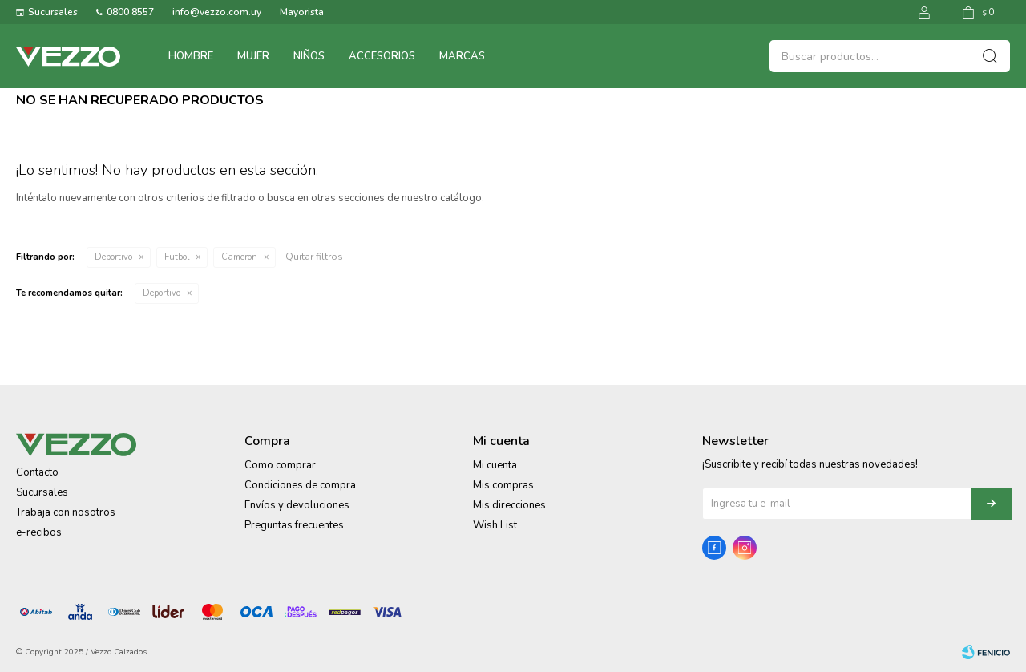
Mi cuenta (495, 465)
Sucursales (53, 12)
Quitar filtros (314, 256)
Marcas (462, 56)
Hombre (190, 56)
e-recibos (39, 532)
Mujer (253, 56)
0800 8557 (130, 12)
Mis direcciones (509, 505)
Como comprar (280, 465)
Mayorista (302, 12)
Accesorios (382, 56)
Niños (309, 56)
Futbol (176, 257)
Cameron (239, 257)
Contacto (37, 472)
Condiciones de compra (300, 485)
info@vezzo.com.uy (216, 12)
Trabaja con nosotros (65, 512)
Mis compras (503, 485)
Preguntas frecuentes (294, 525)
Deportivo (113, 257)
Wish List (495, 525)
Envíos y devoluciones (296, 505)
